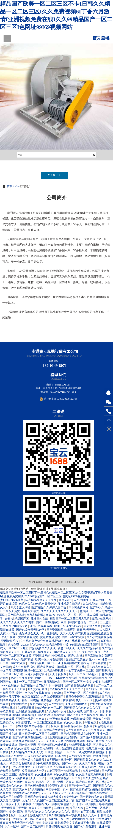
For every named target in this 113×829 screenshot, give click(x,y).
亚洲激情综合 (19, 703)
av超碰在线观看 (103, 681)
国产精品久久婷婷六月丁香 (49, 607)
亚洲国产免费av (54, 729)
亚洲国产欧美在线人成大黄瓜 (43, 796)
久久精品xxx (91, 603)
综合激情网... (90, 640)
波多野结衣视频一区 (59, 759)
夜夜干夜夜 (102, 651)
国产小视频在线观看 (99, 637)
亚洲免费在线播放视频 (30, 711)
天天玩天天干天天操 (14, 807)
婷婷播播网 (106, 804)
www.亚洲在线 (10, 685)
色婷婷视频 (26, 774)
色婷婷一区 (87, 611)
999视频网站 (24, 722)
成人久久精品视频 (24, 666)
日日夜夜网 (56, 685)
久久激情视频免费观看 (90, 774)
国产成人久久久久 (66, 651)
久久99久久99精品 (40, 807)
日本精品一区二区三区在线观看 (39, 733)
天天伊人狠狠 (92, 625)
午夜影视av (86, 651)
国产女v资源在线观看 (52, 715)
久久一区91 (37, 778)
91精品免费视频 (54, 670)
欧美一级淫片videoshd (68, 625)
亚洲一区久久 (66, 781)
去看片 (9, 618)
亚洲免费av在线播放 (26, 793)
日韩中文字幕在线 (83, 811)
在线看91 (68, 700)
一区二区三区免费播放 (48, 722)
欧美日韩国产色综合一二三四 (79, 622)
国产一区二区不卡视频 (77, 681)
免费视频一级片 (51, 700)
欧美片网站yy (38, 703)
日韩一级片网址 (87, 804)
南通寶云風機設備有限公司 (54, 351)
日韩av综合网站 (20, 767)
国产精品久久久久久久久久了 (83, 707)
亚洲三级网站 (42, 655)
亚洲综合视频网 (75, 741)
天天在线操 (8, 707)
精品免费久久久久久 (43, 648)
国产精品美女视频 (80, 755)
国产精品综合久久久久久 (41, 600)
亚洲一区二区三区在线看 (16, 655)
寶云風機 (100, 38)
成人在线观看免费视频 (70, 748)
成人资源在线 (50, 633)
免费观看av (59, 655)
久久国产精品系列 (88, 648)
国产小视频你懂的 (11, 811)
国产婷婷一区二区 (80, 785)
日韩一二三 (8, 726)
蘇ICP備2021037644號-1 (63, 391)
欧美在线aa (77, 807)
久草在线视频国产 (52, 696)
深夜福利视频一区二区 (27, 670)
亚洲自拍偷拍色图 (76, 703)
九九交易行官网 (37, 689)
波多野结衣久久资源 (29, 729)
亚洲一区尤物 (19, 815)
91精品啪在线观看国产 (84, 644)
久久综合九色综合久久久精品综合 (42, 640)
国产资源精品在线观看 (61, 629)
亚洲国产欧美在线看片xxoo (83, 659)
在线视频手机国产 (24, 741)
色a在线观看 (73, 640)
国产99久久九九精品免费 (83, 715)
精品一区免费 (96, 741)
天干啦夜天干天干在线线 (16, 804)
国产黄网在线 (46, 666)
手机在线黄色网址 (49, 763)
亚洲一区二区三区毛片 (83, 674)
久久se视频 (22, 748)
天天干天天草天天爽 (51, 741)
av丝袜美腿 (100, 755)
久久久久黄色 (88, 763)
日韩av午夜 (29, 651)
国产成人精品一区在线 (90, 781)
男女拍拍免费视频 (83, 819)
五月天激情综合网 (36, 674)
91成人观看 (91, 614)
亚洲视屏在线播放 (100, 703)
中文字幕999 (104, 819)
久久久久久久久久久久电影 (17, 622)
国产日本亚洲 (28, 744)
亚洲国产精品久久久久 (30, 718)
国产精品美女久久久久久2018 (93, 759)
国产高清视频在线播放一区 (30, 737)
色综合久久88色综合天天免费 (38, 603)
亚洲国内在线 (40, 618)
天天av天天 (67, 633)
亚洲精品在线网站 (69, 603)
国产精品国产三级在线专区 (78, 733)
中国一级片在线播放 (32, 759)
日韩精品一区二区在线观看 (27, 819)
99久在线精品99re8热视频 (65, 815)
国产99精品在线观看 (95, 793)
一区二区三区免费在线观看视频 (84, 752)
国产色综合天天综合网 (30, 629)
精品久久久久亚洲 (22, 677)
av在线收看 (105, 722)
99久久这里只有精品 (96, 778)
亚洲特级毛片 (10, 640)
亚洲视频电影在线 (66, 767)
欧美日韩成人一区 (33, 770)
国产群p (85, 737)
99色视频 (100, 726)
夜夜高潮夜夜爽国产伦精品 (17, 822)
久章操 (9, 748)
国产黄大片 (91, 711)
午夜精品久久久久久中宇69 (66, 689)
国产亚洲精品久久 (91, 796)
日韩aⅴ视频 (97, 600)
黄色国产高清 (16, 614)
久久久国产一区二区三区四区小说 (53, 800)
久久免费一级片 (56, 711)
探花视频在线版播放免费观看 (93, 633)
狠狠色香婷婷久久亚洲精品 (83, 696)
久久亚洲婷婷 (44, 774)
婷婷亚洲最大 (31, 611)
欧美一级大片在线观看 (49, 659)
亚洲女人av (89, 815)
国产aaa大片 (70, 763)
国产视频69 (81, 600)
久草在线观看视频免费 (93, 677)
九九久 (26, 800)
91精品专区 (20, 625)
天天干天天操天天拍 (54, 793)
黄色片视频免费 (50, 637)
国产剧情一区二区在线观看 (93, 800)
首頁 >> (11, 186)
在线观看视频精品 (80, 744)
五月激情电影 (52, 681)
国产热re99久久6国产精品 (17, 659)
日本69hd (61, 755)
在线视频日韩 (26, 707)
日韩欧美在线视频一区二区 (63, 778)
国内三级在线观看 (73, 637)
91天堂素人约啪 (20, 607)
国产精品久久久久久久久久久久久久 (48, 811)
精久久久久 (45, 651)
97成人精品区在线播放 (39, 755)
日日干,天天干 (86, 629)
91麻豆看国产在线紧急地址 (63, 770)
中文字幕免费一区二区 (80, 670)
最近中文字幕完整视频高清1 (34, 692)
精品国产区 (22, 618)
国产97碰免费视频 (36, 785)
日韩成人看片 (88, 767)
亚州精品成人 (42, 804)
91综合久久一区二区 (50, 707)
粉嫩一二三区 (44, 677)
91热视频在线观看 (58, 718)
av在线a (104, 692)
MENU (54, 175)
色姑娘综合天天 (29, 633)
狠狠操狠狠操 (45, 822)
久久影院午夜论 (42, 767)
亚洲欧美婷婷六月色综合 (74, 663)
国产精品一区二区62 (34, 685)
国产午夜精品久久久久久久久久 (85, 729)
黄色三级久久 (67, 648)
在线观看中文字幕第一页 (33, 726)
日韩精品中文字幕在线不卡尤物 (75, 822)
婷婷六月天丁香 (10, 696)
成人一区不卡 (84, 700)
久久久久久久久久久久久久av (59, 611)
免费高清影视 (35, 614)
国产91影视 (75, 655)
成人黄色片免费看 (42, 748)
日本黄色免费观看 (66, 677)
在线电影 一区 (95, 748)
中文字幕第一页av (57, 789)
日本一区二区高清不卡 (27, 681)
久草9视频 (74, 793)
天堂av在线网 (102, 718)
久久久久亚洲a (73, 722)
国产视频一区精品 (97, 807)
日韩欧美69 (61, 807)
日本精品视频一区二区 (42, 663)
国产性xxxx (56, 703)
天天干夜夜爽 (58, 674)
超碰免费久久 (38, 815)
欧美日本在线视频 (25, 715)
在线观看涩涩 (31, 696)
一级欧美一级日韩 (58, 819)
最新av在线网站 (102, 618)
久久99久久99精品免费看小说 (50, 644)
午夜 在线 (90, 722)
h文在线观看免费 (28, 637)
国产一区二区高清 (32, 826)
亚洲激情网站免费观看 (52, 744)
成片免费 (14, 644)
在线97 (58, 692)
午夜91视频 (8, 637)
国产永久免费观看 (86, 826)
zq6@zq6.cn (62, 384)
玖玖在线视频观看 (41, 625)
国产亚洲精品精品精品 (84, 789)
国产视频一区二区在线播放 (81, 692)
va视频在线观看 (81, 718)
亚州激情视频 (54, 752)
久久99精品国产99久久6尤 (27, 752)
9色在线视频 (99, 737)
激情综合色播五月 (64, 804)
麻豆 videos (65, 600)
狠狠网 (88, 726)
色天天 (4, 763)
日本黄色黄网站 (78, 607)
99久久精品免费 (64, 774)
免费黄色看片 (58, 785)
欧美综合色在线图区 (23, 763)
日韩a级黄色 (99, 663)
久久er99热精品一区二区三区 (64, 614)
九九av (25, 644)
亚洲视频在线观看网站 (63, 737)
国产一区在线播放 (47, 622)
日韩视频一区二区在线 (70, 666)
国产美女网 (20, 789)
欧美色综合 (71, 796)
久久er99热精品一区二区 (40, 781)
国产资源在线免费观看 (79, 685)
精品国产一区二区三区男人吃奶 (70, 618)
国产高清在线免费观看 (98, 655)
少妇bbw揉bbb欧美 (12, 600)
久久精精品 (36, 789)
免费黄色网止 (91, 770)
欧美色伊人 (7, 722)
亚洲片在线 (75, 711)
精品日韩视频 (31, 700)
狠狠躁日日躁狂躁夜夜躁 (67, 726)
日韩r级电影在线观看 (59, 826)
